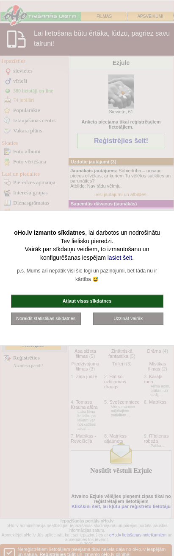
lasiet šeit (120, 257)
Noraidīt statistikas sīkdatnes (45, 318)
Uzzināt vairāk (128, 318)
